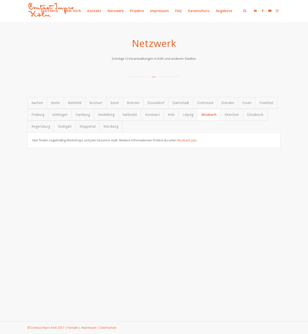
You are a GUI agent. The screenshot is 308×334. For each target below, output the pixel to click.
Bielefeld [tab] (74, 102)
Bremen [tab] (133, 102)
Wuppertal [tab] (88, 126)
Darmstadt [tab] (180, 102)
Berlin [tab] (55, 102)
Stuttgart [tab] (65, 126)
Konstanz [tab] (152, 114)
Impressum (159, 10)
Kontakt (94, 10)
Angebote (224, 10)
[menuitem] (242, 11)
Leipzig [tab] (188, 114)
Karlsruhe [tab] (129, 114)
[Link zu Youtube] (269, 10)
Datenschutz (199, 10)
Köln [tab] (171, 114)
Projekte (137, 10)
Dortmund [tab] (205, 102)
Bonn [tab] (114, 102)
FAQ (178, 10)
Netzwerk (116, 10)
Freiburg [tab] (38, 114)
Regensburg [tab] (41, 126)
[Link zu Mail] (255, 10)
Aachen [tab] (37, 102)
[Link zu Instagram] (277, 10)
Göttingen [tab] (60, 114)
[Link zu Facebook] (262, 10)
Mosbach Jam (187, 140)
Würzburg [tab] (110, 126)
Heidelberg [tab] (106, 114)
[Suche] (245, 11)
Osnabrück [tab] (255, 114)
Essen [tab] (246, 102)
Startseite (49, 10)
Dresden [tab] (227, 102)
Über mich (72, 10)
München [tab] (232, 114)
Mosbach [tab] (209, 114)
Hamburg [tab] (83, 114)
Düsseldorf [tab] (155, 102)
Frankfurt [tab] (266, 102)
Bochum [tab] (96, 102)
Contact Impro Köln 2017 (47, 328)
